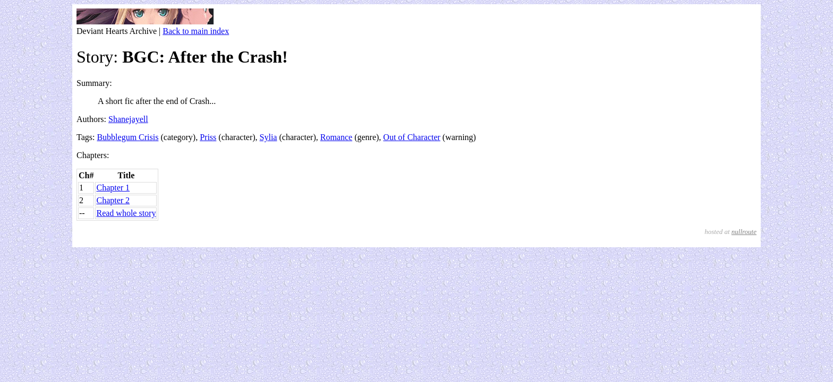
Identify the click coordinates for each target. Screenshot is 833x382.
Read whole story (126, 213)
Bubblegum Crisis (127, 137)
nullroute (744, 232)
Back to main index (196, 31)
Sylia (268, 137)
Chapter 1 (113, 187)
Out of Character (411, 137)
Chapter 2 (113, 200)
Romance (336, 137)
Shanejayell (128, 119)
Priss (208, 137)
